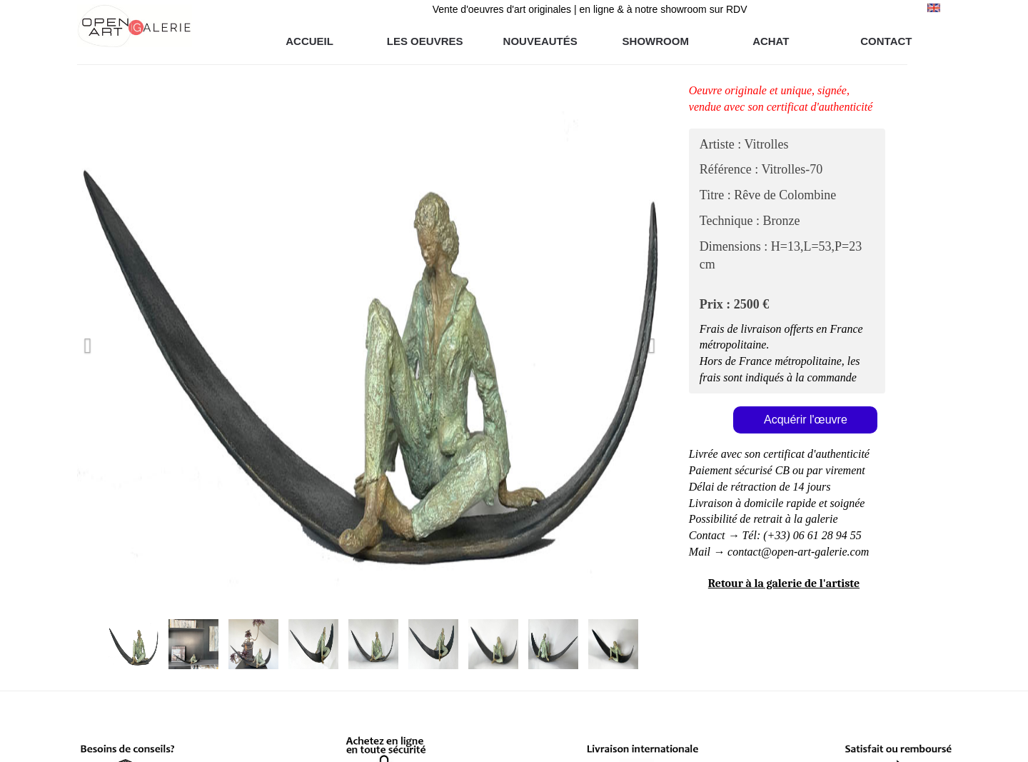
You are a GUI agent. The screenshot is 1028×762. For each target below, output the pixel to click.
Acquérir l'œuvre (805, 419)
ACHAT (770, 41)
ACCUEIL (309, 41)
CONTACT (886, 41)
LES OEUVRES (425, 41)
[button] (121, 342)
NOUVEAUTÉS (540, 41)
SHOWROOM (656, 41)
